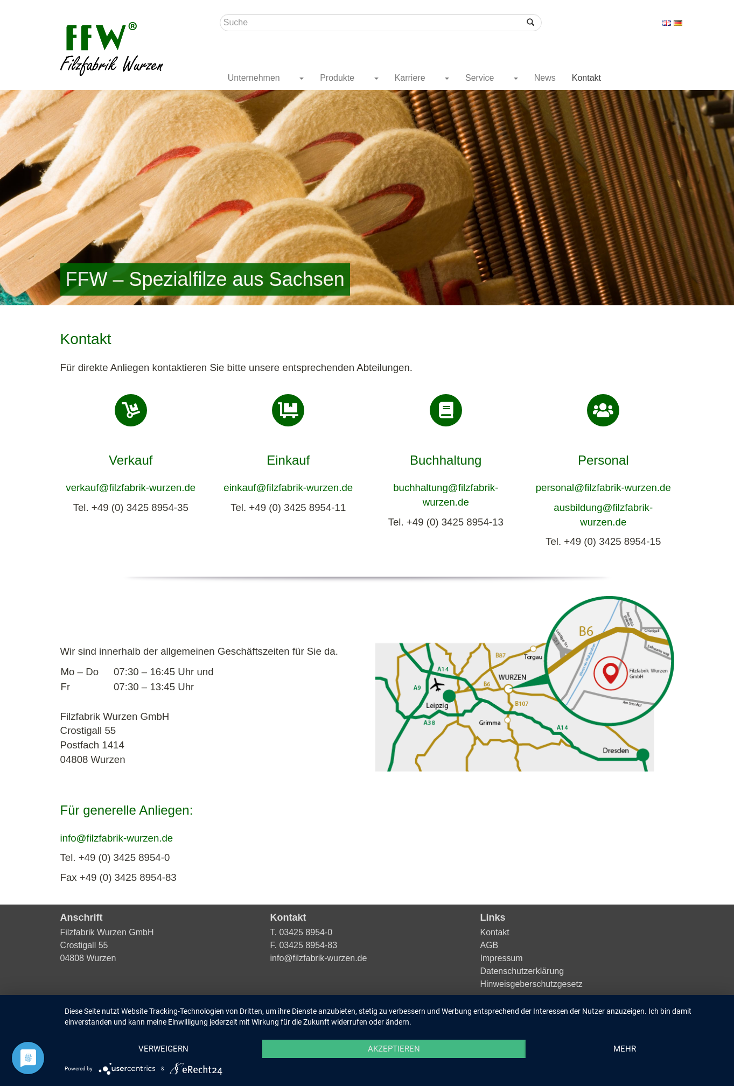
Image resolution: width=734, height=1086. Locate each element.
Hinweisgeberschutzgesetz (531, 984)
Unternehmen (255, 77)
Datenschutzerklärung (522, 971)
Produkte (338, 77)
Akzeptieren (394, 1049)
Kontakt (586, 77)
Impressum (501, 958)
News (545, 77)
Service (481, 77)
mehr (624, 1049)
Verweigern (163, 1049)
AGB (489, 945)
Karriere (411, 77)
